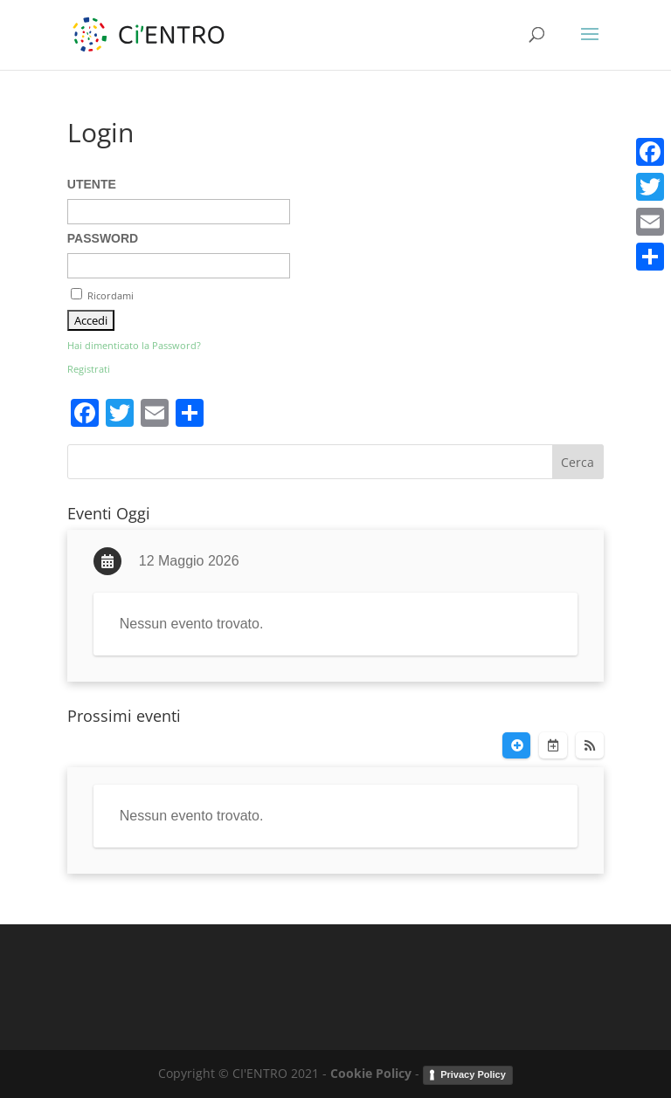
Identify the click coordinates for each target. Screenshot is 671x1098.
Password (102, 238)
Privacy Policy (473, 1074)
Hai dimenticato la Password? (134, 345)
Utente (91, 184)
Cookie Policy (371, 1073)
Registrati (88, 368)
